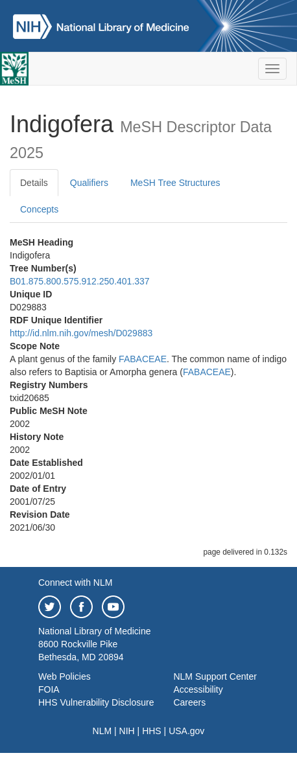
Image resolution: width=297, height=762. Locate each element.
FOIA (49, 689)
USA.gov (186, 731)
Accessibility (197, 689)
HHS (151, 731)
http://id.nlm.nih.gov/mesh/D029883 (81, 333)
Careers (189, 702)
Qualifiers (89, 183)
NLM (102, 731)
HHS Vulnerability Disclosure (96, 702)
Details (34, 183)
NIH (127, 731)
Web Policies (64, 676)
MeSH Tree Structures (175, 183)
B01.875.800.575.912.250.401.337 (80, 281)
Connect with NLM (75, 582)
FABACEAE (143, 359)
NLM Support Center (214, 676)
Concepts (39, 209)
